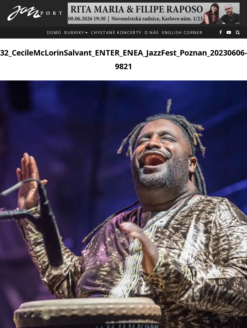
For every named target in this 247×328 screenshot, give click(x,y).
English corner (182, 32)
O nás (152, 32)
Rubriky (74, 32)
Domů (54, 32)
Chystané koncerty (116, 32)
